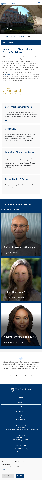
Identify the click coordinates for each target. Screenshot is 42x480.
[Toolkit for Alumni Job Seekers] (21, 161)
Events (21, 417)
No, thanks (8, 475)
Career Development (18, 36)
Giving (21, 397)
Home (2, 36)
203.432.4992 (21, 452)
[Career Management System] (21, 113)
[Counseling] (21, 136)
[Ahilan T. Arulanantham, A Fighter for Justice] (21, 234)
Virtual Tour (21, 411)
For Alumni (28, 36)
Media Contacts (21, 419)
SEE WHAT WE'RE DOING (10, 210)
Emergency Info (21, 435)
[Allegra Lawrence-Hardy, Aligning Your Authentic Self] (21, 324)
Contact (21, 402)
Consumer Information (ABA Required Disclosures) (21, 429)
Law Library (21, 427)
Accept (19, 475)
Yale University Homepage (21, 440)
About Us (21, 407)
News (21, 415)
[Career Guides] (21, 184)
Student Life (9, 36)
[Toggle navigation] (39, 3)
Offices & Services (21, 425)
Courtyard (8, 74)
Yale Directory (21, 437)
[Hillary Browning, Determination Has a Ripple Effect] (21, 279)
